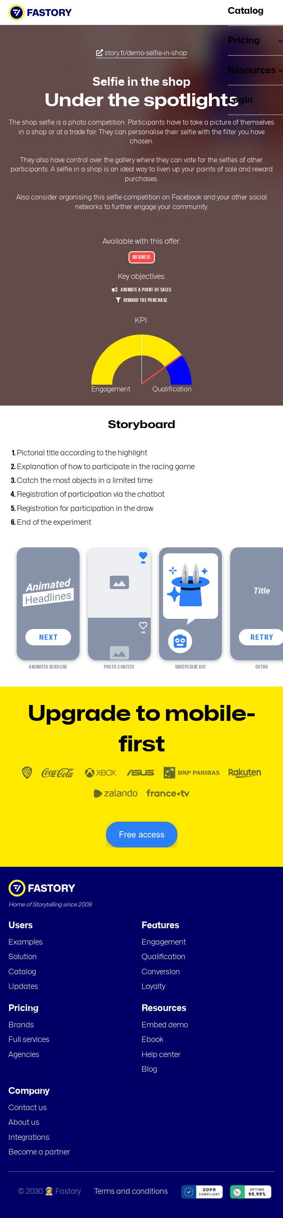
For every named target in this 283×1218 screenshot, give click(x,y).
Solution (22, 957)
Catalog (22, 972)
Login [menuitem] (240, 100)
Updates (23, 987)
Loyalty (153, 987)
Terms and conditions (131, 1191)
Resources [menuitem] (255, 70)
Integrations (28, 1137)
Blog (149, 1069)
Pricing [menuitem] (255, 40)
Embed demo (165, 1025)
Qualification (163, 957)
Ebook (153, 1040)
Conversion (161, 972)
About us (23, 1122)
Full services (28, 1040)
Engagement (164, 942)
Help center (161, 1055)
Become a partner (39, 1152)
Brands (21, 1025)
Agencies (23, 1055)
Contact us (27, 1108)
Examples (25, 942)
